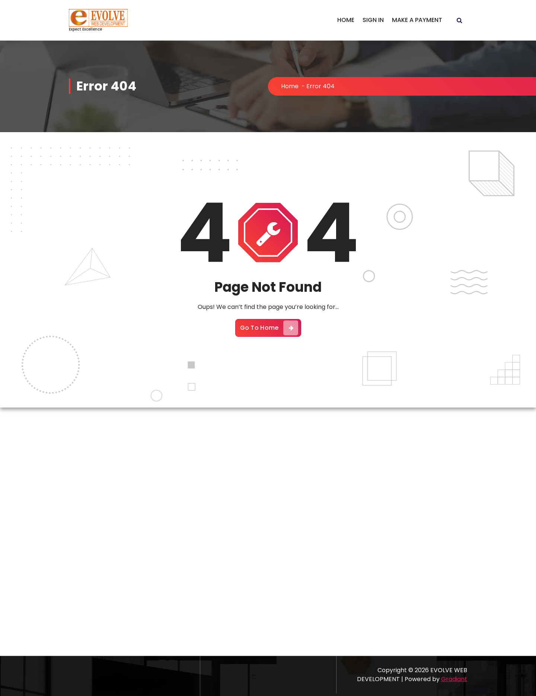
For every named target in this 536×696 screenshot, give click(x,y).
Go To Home (269, 327)
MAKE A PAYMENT (417, 20)
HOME (345, 20)
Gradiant (454, 679)
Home (290, 86)
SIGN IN (373, 20)
